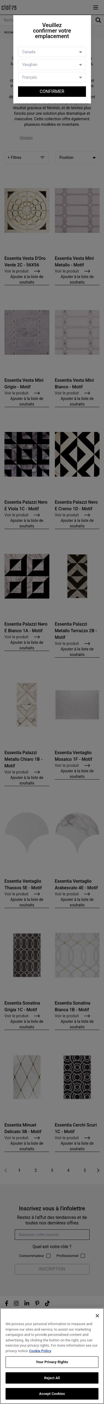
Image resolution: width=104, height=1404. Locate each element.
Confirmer (52, 91)
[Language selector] (52, 77)
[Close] (97, 1316)
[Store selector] (52, 64)
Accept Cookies (52, 1394)
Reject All (52, 1378)
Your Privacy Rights (52, 1362)
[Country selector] (52, 52)
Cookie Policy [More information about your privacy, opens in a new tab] (40, 1351)
